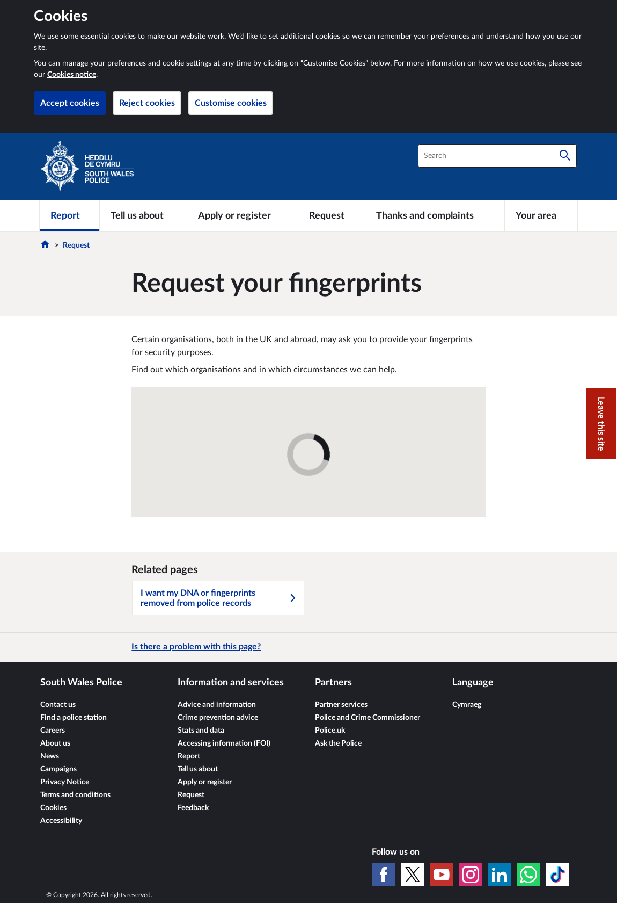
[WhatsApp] (528, 874)
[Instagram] (470, 874)
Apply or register (205, 782)
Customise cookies (231, 103)
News (49, 756)
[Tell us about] (143, 215)
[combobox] (497, 156)
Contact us (58, 705)
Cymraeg (466, 705)
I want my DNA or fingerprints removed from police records (219, 598)
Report (189, 756)
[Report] (69, 215)
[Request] (331, 215)
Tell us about (198, 769)
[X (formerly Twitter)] (412, 874)
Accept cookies (69, 103)
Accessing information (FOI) (224, 743)
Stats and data (201, 730)
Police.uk (330, 730)
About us (55, 743)
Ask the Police (338, 743)
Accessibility (61, 821)
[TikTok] (557, 874)
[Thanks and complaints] (434, 215)
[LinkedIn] (499, 874)
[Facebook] (383, 874)
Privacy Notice (64, 782)
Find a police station (73, 717)
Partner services (341, 705)
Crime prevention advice (218, 717)
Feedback (193, 808)
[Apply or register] (242, 215)
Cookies (53, 808)
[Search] (565, 156)
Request (76, 245)
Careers (52, 730)
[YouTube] (441, 874)
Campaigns (58, 769)
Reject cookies (147, 103)
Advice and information (217, 705)
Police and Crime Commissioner (367, 717)
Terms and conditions (75, 795)
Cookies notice (71, 74)
